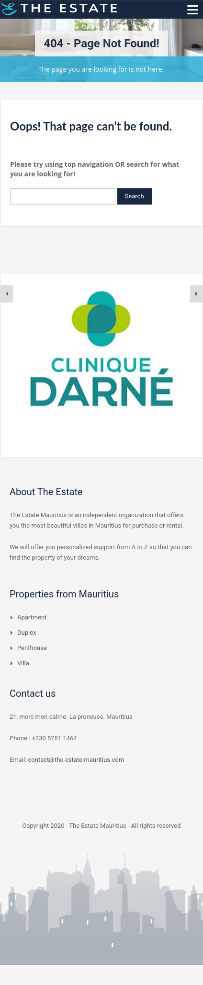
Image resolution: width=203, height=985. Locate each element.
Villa (23, 663)
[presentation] (6, 294)
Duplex (26, 632)
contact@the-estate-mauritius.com (76, 759)
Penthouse (32, 647)
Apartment (32, 617)
